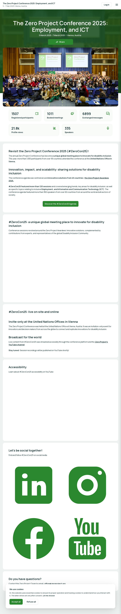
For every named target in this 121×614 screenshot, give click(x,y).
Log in (106, 4)
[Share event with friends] (60, 42)
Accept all (16, 601)
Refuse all (31, 601)
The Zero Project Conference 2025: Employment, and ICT (29, 3)
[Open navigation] (116, 4)
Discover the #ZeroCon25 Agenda (60, 204)
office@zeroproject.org (54, 583)
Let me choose (49, 595)
